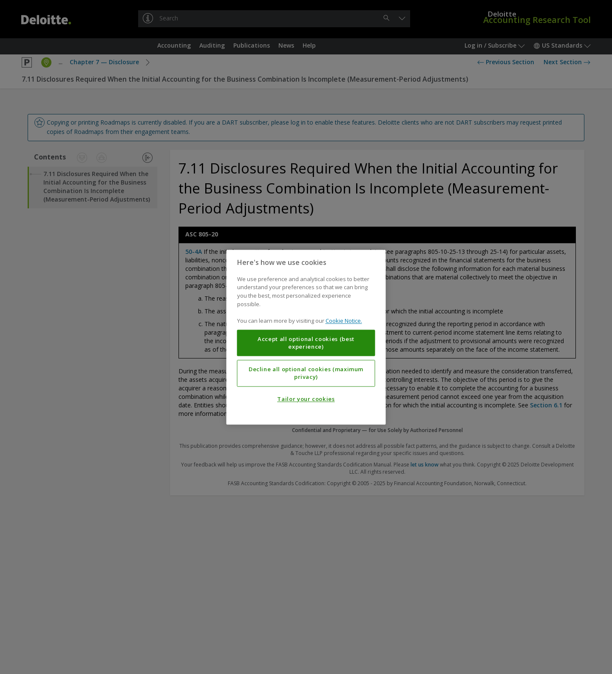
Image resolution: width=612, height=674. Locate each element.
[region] (306, 337)
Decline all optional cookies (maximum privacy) (306, 373)
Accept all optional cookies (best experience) (306, 342)
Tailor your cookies (305, 399)
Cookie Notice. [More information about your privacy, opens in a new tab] (344, 320)
